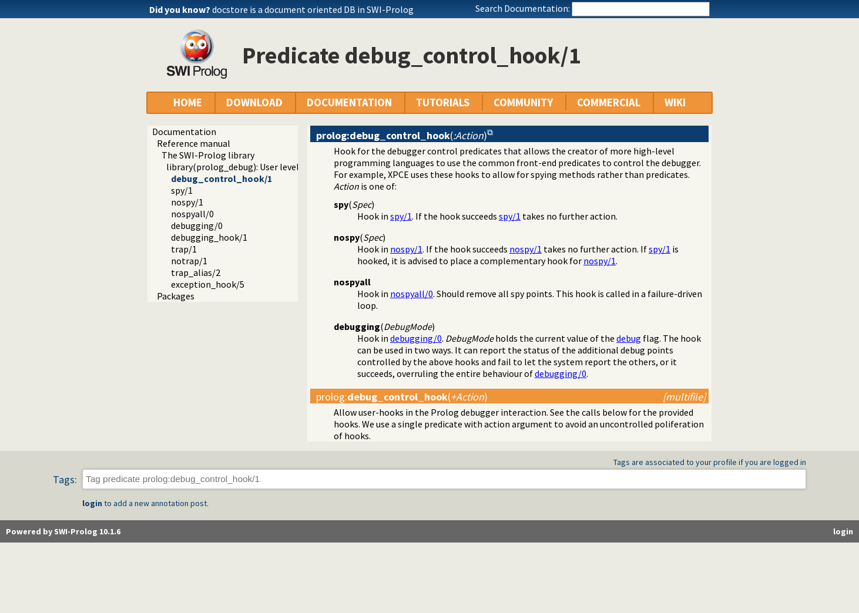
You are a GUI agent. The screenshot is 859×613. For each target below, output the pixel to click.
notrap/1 (189, 261)
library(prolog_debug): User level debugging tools (266, 167)
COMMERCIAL (608, 102)
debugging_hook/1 (209, 237)
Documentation (184, 131)
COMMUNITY (523, 102)
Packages (175, 296)
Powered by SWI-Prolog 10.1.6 (63, 531)
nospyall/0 (192, 214)
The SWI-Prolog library (208, 155)
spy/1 (182, 190)
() (401, 135)
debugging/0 (197, 225)
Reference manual (193, 143)
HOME (187, 102)
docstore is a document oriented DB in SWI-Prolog (313, 9)
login (92, 503)
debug (628, 338)
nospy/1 (187, 202)
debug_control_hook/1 (221, 178)
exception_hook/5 (207, 284)
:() (402, 396)
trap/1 (184, 249)
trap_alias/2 (195, 272)
